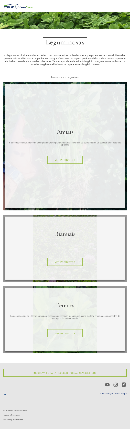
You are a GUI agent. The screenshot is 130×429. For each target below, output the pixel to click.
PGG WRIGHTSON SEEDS (18, 5)
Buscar (118, 6)
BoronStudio (18, 419)
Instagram (115, 384)
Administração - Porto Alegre (113, 394)
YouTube (107, 384)
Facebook (124, 384)
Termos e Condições (11, 415)
